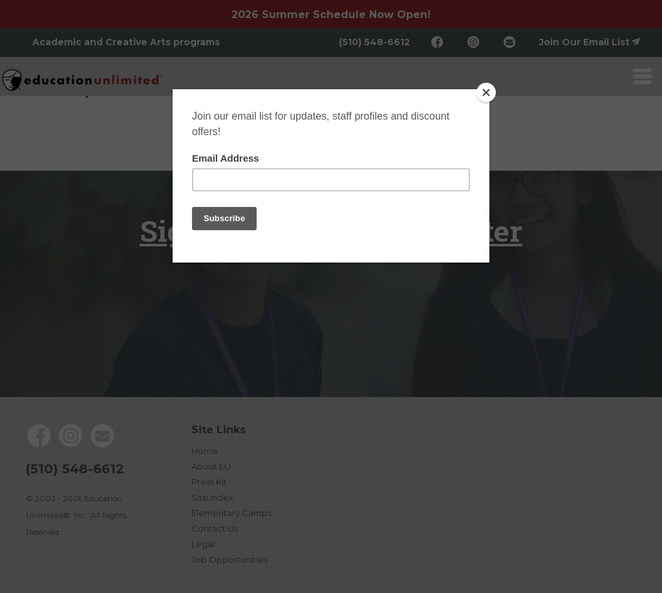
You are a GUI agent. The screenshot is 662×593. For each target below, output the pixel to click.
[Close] (486, 92)
